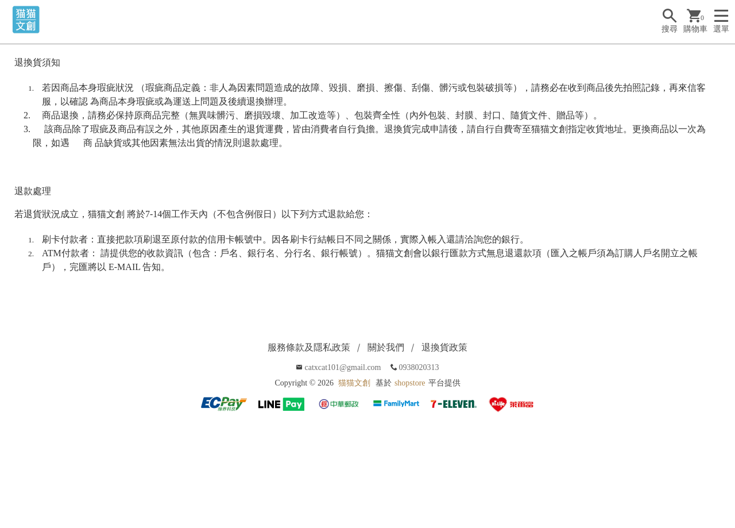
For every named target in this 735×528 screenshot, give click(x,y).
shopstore (409, 383)
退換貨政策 (444, 347)
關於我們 (386, 347)
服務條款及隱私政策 (309, 347)
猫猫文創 (354, 383)
